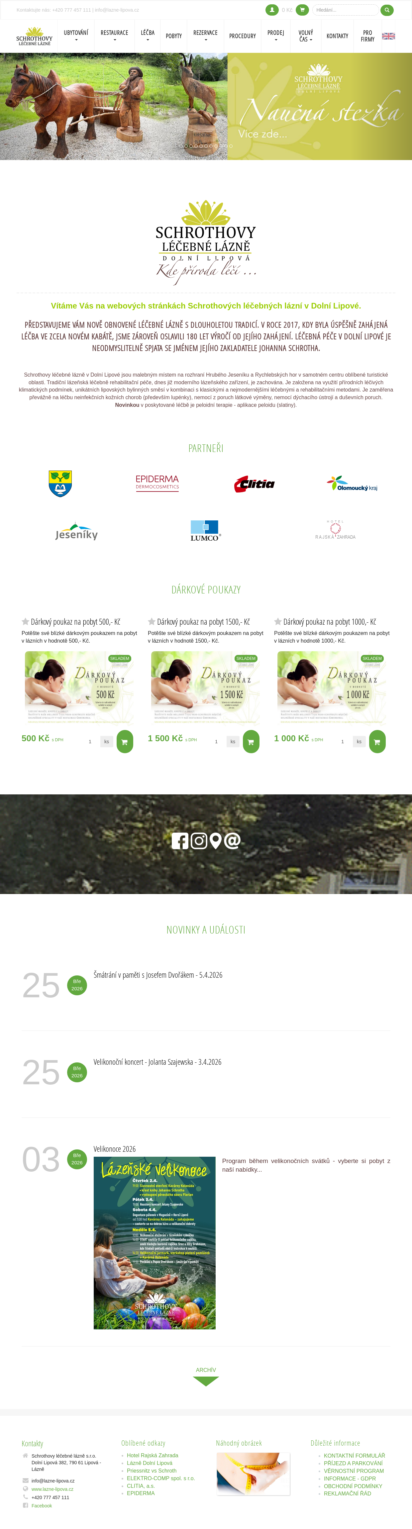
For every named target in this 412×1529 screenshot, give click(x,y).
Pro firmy (367, 36)
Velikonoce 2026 (115, 1148)
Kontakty (337, 36)
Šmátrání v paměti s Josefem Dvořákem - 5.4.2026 (158, 974)
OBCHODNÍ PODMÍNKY (353, 1486)
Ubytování (76, 35)
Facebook (42, 1505)
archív (206, 1370)
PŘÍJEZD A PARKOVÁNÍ (353, 1463)
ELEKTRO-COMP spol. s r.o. (161, 1478)
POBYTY (174, 36)
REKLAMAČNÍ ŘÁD (347, 1493)
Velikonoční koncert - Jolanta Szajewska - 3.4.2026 (158, 1061)
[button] (31, 106)
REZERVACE (205, 35)
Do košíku (124, 742)
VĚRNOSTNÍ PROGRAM (354, 1471)
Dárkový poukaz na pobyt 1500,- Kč (203, 621)
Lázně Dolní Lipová (149, 1463)
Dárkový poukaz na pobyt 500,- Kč (75, 621)
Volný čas (306, 36)
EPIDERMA (141, 1493)
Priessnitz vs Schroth (151, 1471)
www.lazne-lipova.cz (52, 1489)
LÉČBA (147, 35)
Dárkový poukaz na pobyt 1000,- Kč (329, 621)
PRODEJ (275, 35)
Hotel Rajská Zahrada (152, 1455)
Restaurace (114, 35)
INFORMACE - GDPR (350, 1479)
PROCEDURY (242, 36)
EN (388, 36)
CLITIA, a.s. (141, 1486)
